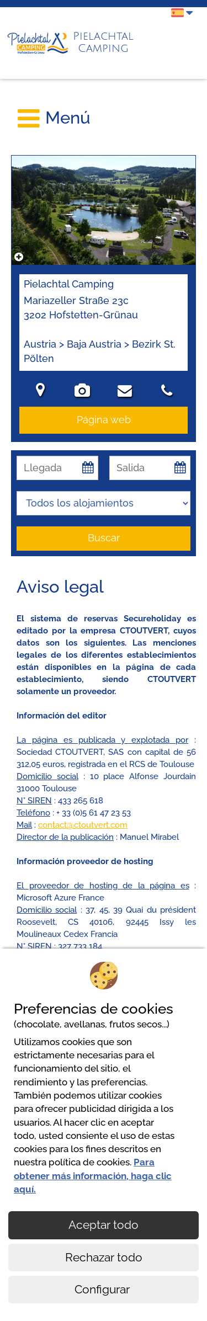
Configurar (103, 1289)
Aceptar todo (103, 1225)
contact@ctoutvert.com (83, 825)
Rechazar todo (103, 1257)
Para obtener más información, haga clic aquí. (93, 1176)
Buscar (104, 538)
